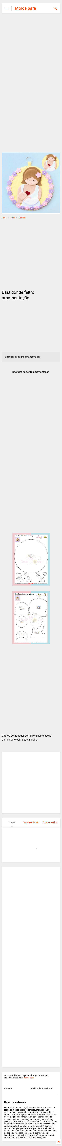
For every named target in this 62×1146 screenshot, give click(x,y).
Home (4, 218)
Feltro (12, 218)
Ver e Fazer (29, 1078)
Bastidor (22, 218)
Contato (8, 1088)
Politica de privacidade (41, 1088)
